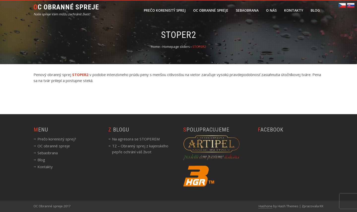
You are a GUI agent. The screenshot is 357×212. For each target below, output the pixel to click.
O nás (271, 10)
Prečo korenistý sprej (165, 10)
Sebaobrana (247, 10)
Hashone (265, 206)
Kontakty (293, 10)
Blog (315, 10)
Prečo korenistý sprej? (56, 138)
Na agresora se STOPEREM (136, 138)
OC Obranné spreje (66, 7)
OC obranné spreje (210, 10)
